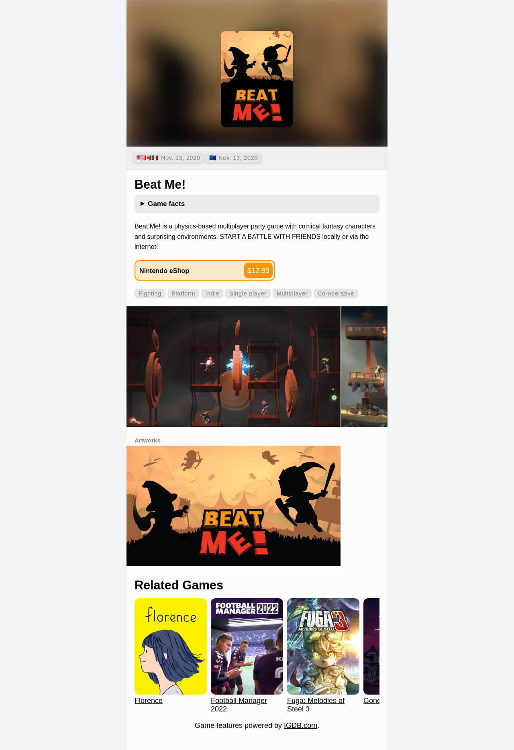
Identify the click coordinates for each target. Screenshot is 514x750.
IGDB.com (300, 725)
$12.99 (258, 271)
